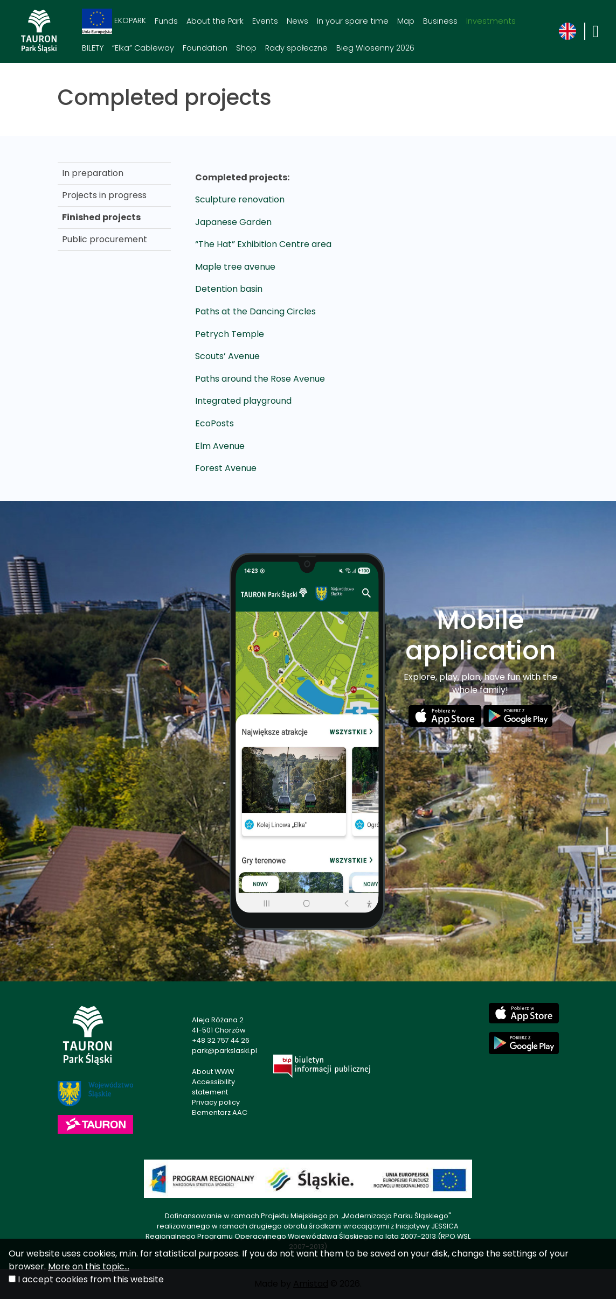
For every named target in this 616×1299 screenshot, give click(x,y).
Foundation (205, 48)
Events (265, 21)
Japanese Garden (233, 222)
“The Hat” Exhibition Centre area (263, 244)
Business (440, 21)
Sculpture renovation (240, 199)
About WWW (213, 1071)
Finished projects (101, 217)
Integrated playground (243, 401)
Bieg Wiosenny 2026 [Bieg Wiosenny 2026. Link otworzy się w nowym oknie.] (375, 48)
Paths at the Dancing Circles (255, 311)
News (297, 21)
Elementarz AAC (219, 1112)
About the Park (215, 21)
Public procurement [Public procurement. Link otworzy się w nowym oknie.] (104, 239)
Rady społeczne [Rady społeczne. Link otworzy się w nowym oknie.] (296, 48)
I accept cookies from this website (91, 1279)
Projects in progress (104, 195)
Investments (491, 21)
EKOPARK (114, 21)
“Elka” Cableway (143, 48)
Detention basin (228, 289)
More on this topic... (88, 1266)
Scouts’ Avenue (227, 356)
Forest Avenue (226, 468)
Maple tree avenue (235, 267)
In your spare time (353, 21)
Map (405, 21)
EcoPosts (214, 423)
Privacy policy (216, 1102)
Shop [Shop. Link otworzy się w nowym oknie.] (246, 48)
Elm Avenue (220, 446)
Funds (166, 21)
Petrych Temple (229, 334)
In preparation (92, 173)
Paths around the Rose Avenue (260, 379)
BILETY (92, 48)
